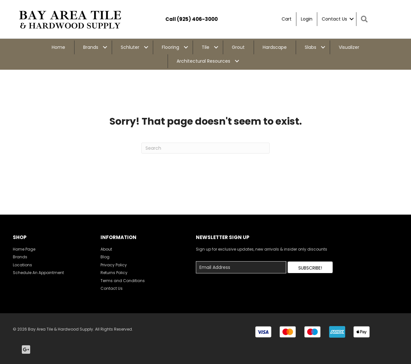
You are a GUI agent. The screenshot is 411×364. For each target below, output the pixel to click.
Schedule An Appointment (38, 272)
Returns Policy (114, 272)
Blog (105, 257)
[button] (310, 267)
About (106, 249)
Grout (238, 47)
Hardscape (275, 47)
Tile (205, 47)
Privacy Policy (114, 265)
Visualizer (349, 47)
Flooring (170, 47)
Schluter (130, 47)
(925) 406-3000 (197, 19)
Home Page (24, 249)
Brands (90, 47)
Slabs (310, 47)
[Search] (205, 148)
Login (306, 19)
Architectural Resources (203, 61)
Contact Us (334, 19)
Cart (287, 19)
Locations (22, 265)
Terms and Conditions (123, 280)
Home (58, 47)
